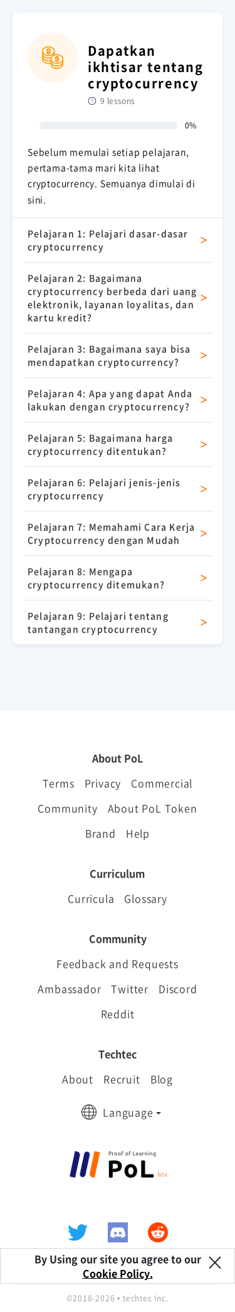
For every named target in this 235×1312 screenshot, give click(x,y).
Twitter (130, 988)
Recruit (121, 1078)
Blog (161, 1078)
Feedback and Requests (117, 963)
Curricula (91, 898)
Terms (59, 782)
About (77, 1078)
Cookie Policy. (118, 1273)
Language (128, 1112)
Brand (100, 833)
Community (67, 808)
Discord (178, 988)
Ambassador (69, 988)
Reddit (118, 1013)
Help (138, 833)
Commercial (161, 782)
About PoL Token (152, 808)
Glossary (145, 898)
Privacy (103, 782)
